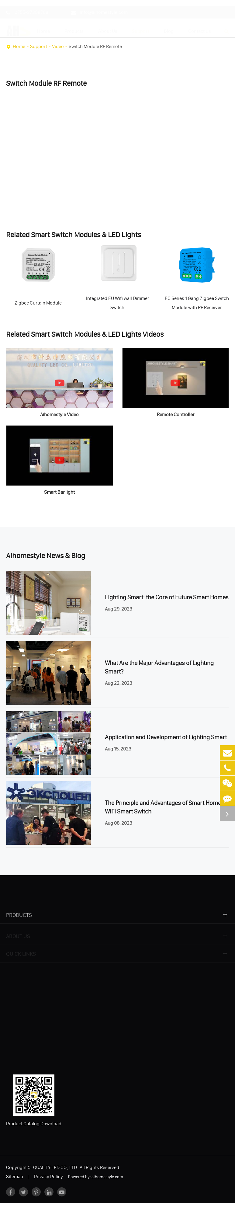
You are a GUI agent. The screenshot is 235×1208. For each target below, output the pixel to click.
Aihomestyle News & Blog (45, 556)
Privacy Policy (48, 1176)
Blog (169, 28)
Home (43, 28)
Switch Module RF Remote (95, 46)
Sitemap (14, 1176)
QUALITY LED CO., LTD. (56, 1167)
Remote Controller (175, 414)
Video (58, 46)
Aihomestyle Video (59, 414)
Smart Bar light (59, 492)
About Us (107, 28)
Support (140, 28)
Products (74, 28)
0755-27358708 (27, 9)
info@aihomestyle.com (99, 9)
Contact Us (199, 28)
